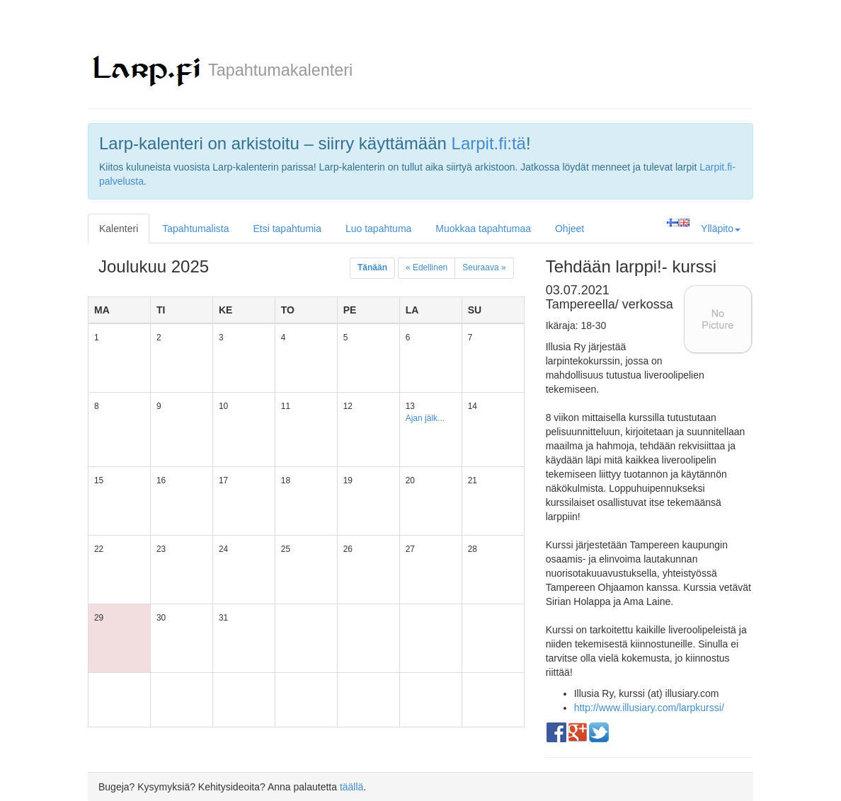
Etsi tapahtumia (287, 228)
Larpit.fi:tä (489, 143)
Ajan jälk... (425, 418)
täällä (351, 787)
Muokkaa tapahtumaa (483, 228)
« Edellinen (426, 267)
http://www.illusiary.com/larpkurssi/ (649, 707)
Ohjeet (569, 228)
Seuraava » (483, 267)
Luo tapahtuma (378, 228)
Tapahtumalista (195, 228)
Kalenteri (118, 228)
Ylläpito (720, 228)
